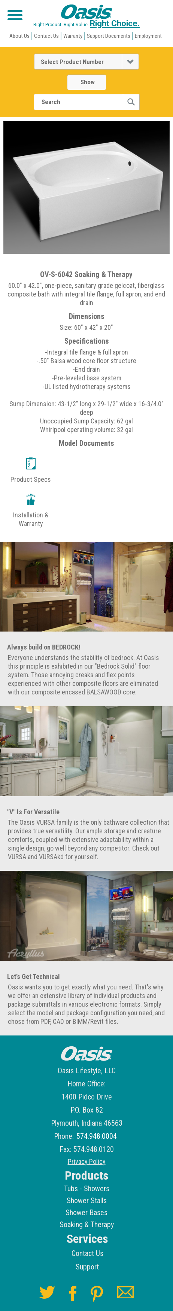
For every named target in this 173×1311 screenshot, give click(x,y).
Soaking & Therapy (87, 1224)
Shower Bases (86, 1212)
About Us (19, 36)
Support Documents (108, 36)
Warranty (72, 36)
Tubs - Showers (86, 1188)
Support (87, 1267)
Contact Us (46, 36)
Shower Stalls (87, 1200)
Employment (148, 36)
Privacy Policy (87, 1161)
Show (88, 82)
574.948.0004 (96, 1136)
